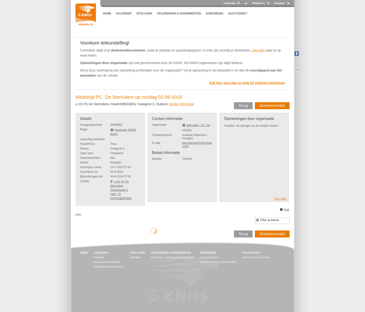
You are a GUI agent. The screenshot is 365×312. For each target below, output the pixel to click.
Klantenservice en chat (256, 257)
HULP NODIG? (237, 13)
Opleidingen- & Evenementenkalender (172, 257)
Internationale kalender (107, 262)
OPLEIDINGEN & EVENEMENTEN (179, 13)
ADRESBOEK (214, 13)
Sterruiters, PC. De (198, 125)
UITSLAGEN (144, 13)
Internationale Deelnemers (109, 266)
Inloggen (279, 3)
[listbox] (241, 4)
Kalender (99, 257)
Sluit (286, 209)
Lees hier (258, 50)
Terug (243, 106)
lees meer (280, 198)
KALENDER (124, 13)
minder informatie (181, 104)
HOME (107, 13)
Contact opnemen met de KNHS (218, 262)
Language (229, 3)
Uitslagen (135, 257)
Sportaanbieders (209, 257)
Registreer (258, 3)
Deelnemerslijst (272, 106)
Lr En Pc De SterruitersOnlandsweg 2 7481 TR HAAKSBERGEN (121, 190)
